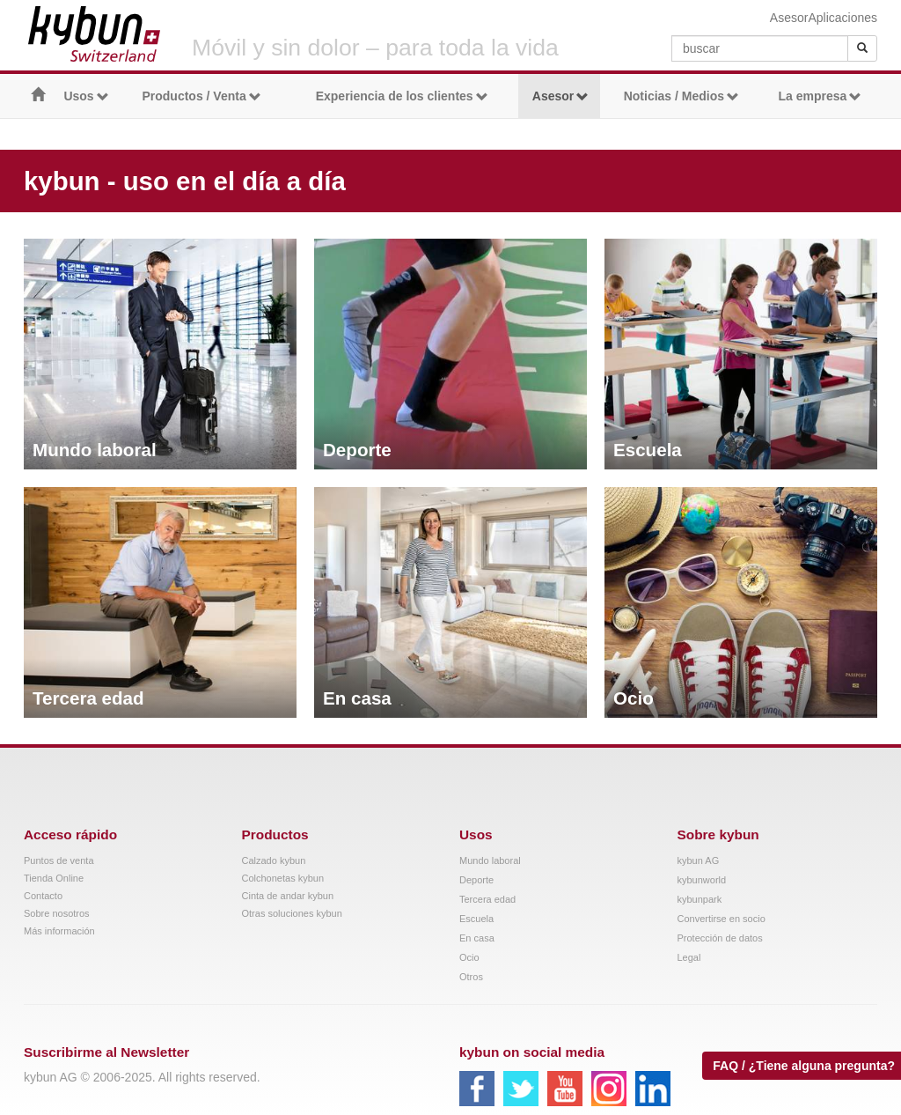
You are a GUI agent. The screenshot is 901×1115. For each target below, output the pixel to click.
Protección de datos (720, 938)
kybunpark (700, 899)
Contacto (43, 895)
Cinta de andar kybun (288, 895)
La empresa (819, 96)
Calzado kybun (274, 860)
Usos (85, 96)
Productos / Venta (201, 96)
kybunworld (702, 880)
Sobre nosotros (57, 913)
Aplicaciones (842, 18)
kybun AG (699, 860)
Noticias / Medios (681, 96)
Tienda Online (54, 878)
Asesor (789, 18)
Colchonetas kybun (283, 878)
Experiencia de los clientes (402, 96)
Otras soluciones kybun (292, 913)
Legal (689, 957)
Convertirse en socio (721, 918)
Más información (59, 931)
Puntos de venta (59, 860)
